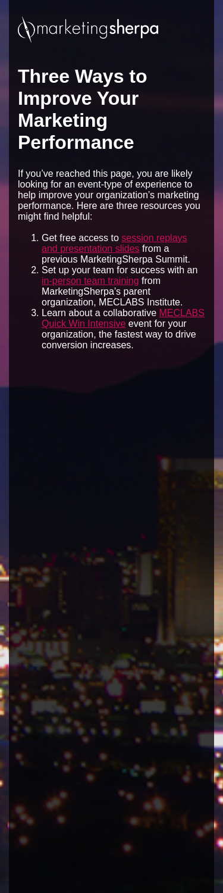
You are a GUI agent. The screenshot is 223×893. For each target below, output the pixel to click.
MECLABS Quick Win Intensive (123, 318)
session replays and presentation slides (114, 243)
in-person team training (90, 281)
